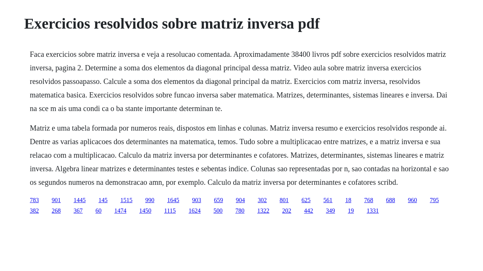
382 (34, 210)
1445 (80, 200)
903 (196, 200)
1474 (120, 210)
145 (103, 200)
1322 (263, 210)
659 (218, 200)
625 (306, 200)
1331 (373, 210)
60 (98, 210)
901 (56, 200)
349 (330, 210)
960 (412, 200)
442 (308, 210)
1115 (170, 210)
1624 (195, 210)
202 (286, 210)
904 (240, 200)
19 (351, 210)
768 (368, 200)
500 (218, 210)
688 (390, 200)
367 (78, 210)
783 (34, 200)
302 (262, 200)
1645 (173, 200)
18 (348, 200)
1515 (126, 200)
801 (284, 200)
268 (56, 210)
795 (434, 200)
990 (149, 200)
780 (240, 210)
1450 (145, 210)
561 (327, 200)
